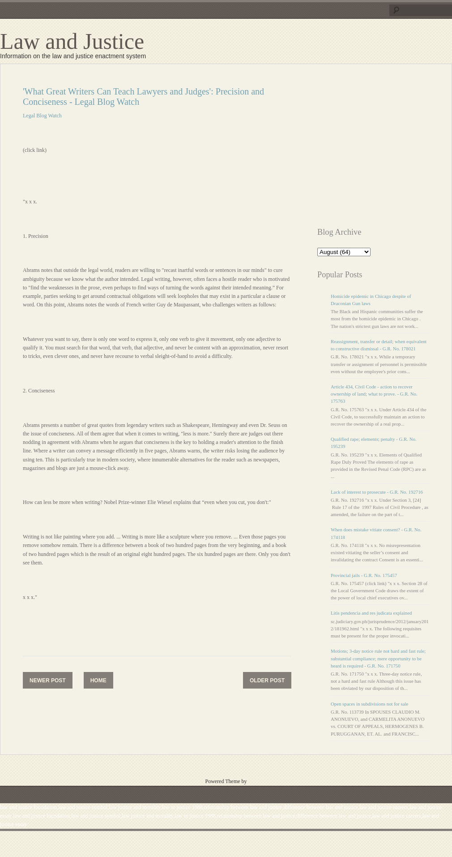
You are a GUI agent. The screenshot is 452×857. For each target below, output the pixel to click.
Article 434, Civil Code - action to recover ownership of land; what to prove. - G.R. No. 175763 (374, 394)
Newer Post (48, 680)
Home (98, 680)
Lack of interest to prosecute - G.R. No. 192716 (377, 492)
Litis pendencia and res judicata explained (371, 613)
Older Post (267, 680)
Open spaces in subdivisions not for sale (369, 703)
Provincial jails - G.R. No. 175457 (364, 575)
